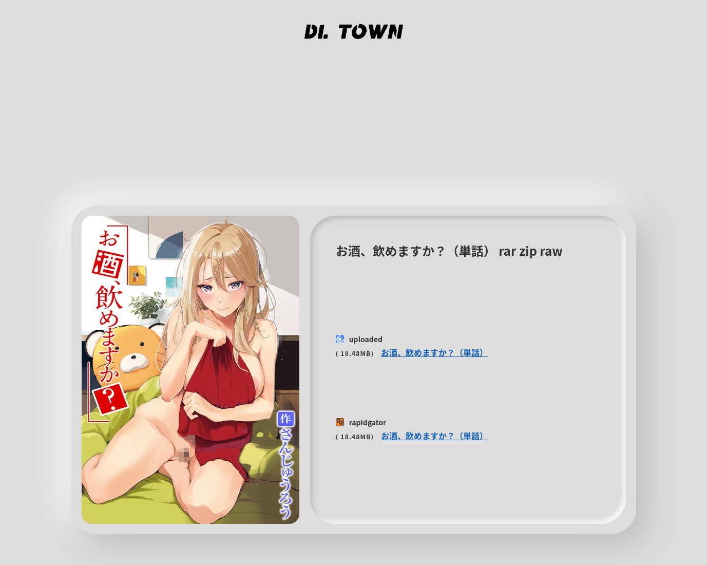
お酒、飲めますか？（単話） (434, 352)
